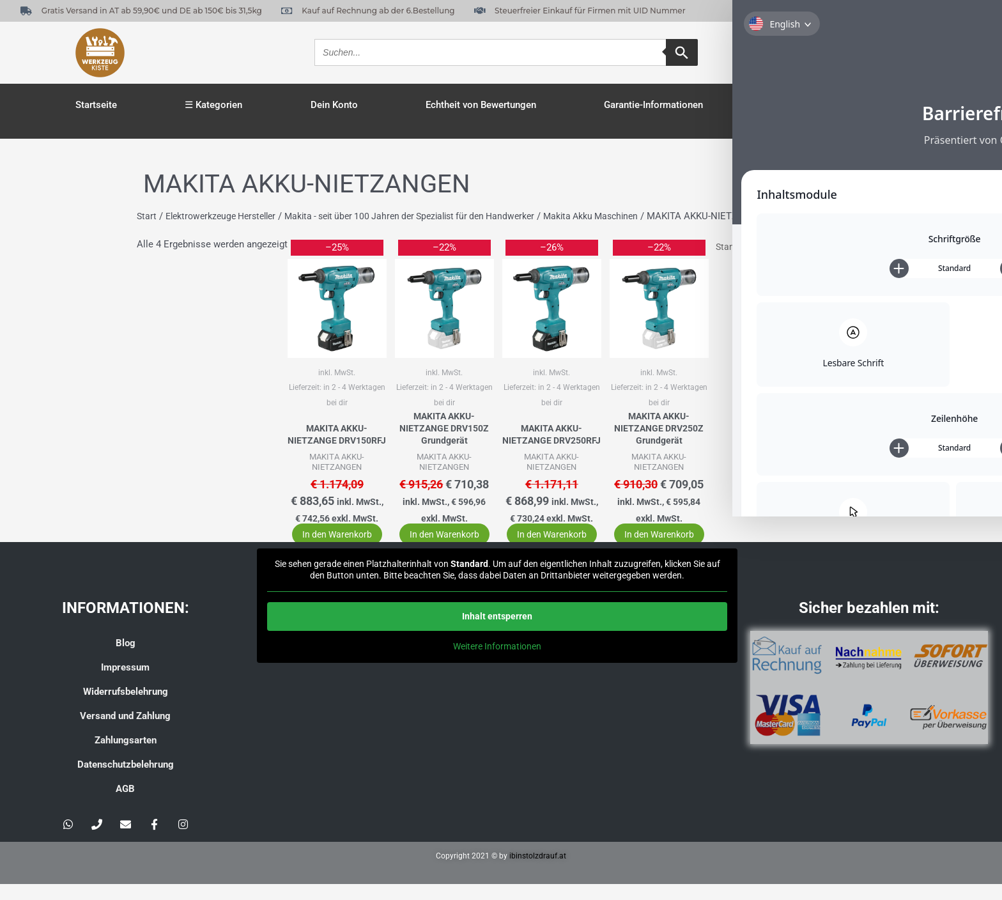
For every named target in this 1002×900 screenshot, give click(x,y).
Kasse (784, 105)
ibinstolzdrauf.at (537, 871)
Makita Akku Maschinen (625, 216)
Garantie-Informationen (653, 105)
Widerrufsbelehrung (125, 707)
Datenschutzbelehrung (125, 780)
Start (147, 216)
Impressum (125, 683)
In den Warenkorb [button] (330, 542)
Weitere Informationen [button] (497, 663)
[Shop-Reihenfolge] (780, 247)
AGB (125, 805)
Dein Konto (334, 105)
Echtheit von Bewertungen (481, 105)
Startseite (96, 105)
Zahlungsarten (126, 756)
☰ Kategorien (213, 105)
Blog (125, 659)
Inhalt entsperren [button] (497, 633)
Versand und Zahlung (125, 732)
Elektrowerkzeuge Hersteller (226, 216)
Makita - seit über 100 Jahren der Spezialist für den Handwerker (430, 216)
